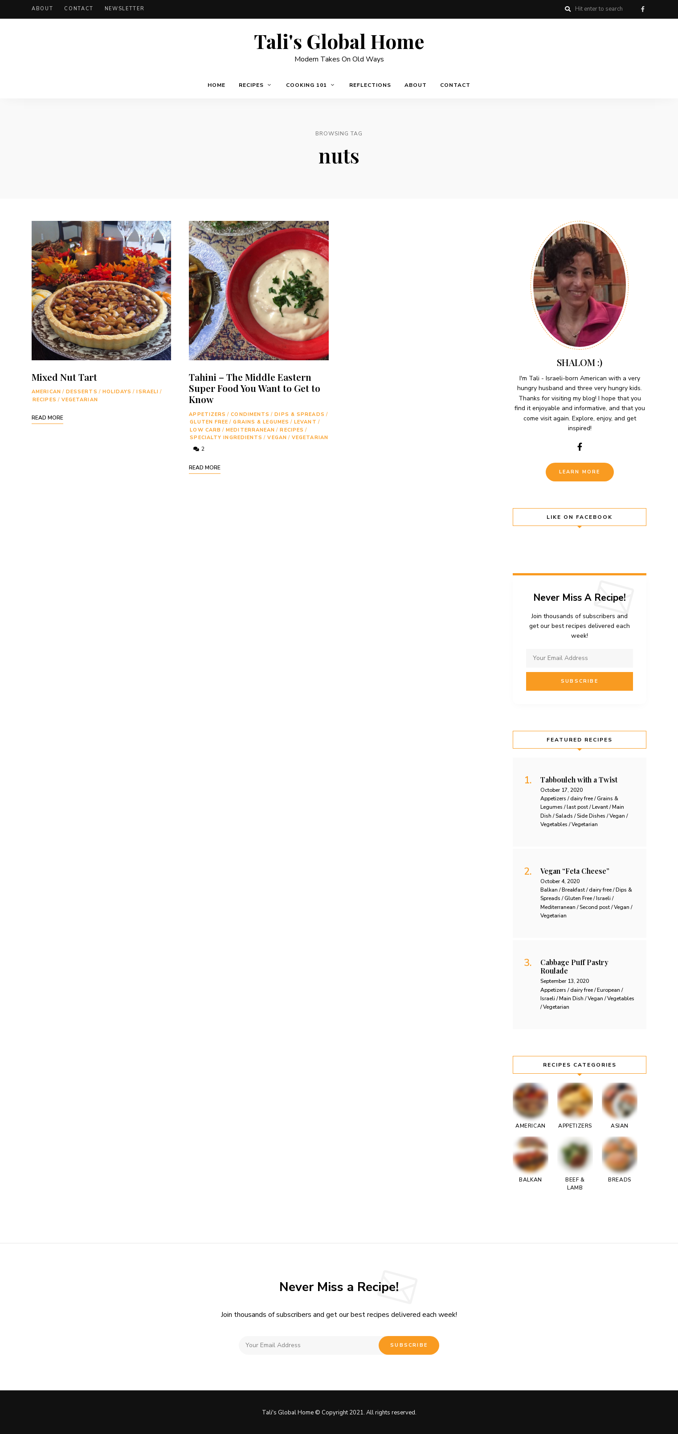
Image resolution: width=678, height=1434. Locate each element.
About (42, 8)
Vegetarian (79, 398)
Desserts (82, 390)
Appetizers (207, 413)
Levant (305, 421)
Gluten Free (209, 421)
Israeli (147, 390)
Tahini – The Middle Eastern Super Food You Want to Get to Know (254, 387)
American (46, 390)
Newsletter (125, 8)
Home (216, 84)
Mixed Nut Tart (64, 376)
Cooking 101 (306, 84)
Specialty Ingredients (226, 436)
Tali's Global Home (339, 40)
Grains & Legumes (261, 421)
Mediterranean (250, 429)
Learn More (579, 471)
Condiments (250, 413)
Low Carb (205, 429)
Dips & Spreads (299, 413)
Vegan (277, 436)
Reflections (370, 84)
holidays (117, 390)
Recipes (251, 84)
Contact (79, 8)
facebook (643, 9)
